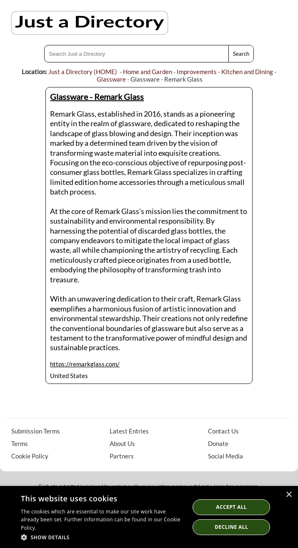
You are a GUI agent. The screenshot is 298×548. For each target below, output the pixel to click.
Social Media (225, 456)
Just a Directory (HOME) (82, 71)
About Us (122, 443)
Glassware (111, 79)
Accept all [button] (231, 507)
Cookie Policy (29, 456)
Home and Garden (147, 71)
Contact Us (223, 431)
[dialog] (149, 517)
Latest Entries (129, 431)
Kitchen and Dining (247, 71)
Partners (122, 456)
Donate (218, 443)
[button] (103, 537)
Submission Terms (35, 431)
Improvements (197, 71)
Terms (19, 443)
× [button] (288, 495)
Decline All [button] (231, 527)
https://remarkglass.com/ (85, 364)
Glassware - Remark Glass (97, 97)
